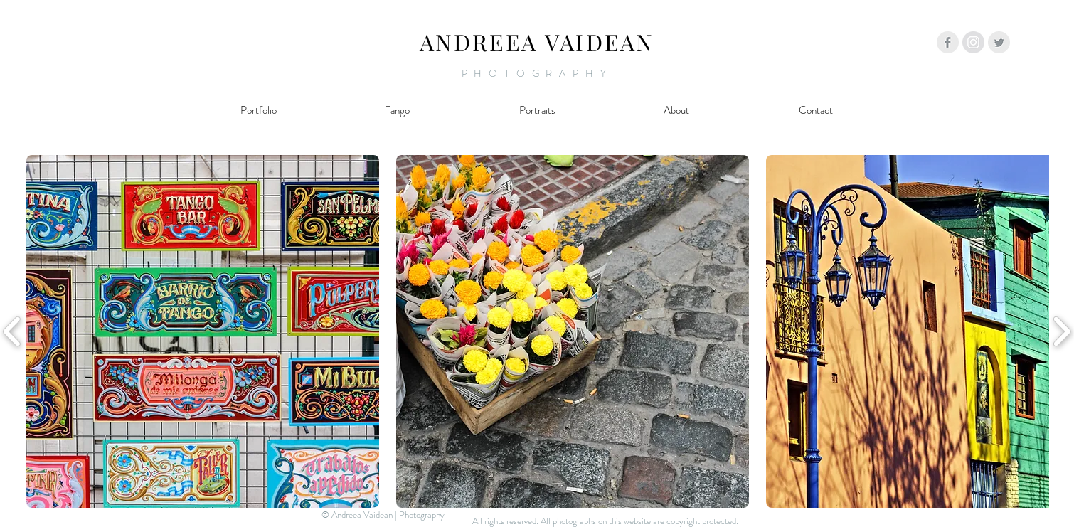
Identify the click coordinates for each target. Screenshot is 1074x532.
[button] (203, 331)
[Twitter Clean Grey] (999, 42)
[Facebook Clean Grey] (948, 42)
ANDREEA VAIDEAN (537, 41)
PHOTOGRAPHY (537, 73)
